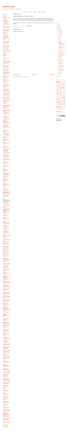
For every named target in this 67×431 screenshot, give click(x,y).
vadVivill (4, 311)
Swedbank (58, 104)
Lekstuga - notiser (5, 70)
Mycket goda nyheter (6, 372)
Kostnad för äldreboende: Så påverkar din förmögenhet (5, 102)
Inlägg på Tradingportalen (5, 237)
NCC (57, 95)
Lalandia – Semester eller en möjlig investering (6, 255)
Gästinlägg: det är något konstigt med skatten (6, 193)
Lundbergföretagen (59, 93)
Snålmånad (63, 101)
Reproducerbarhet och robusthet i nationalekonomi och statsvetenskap (6, 82)
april (59, 41)
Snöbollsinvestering (6, 378)
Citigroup (57, 85)
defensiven (5, 130)
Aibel (57, 79)
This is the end (5, 153)
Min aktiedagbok (6, 401)
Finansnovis (5, 396)
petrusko (4, 16)
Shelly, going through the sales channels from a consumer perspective (6, 91)
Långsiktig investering (5, 184)
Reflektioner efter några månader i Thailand (6, 287)
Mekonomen (58, 94)
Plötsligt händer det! (61, 66)
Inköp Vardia (5, 405)
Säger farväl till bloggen (6, 355)
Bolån (60, 83)
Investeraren (5, 337)
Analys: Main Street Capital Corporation (6, 301)
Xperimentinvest (6, 385)
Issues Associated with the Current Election (6, 135)
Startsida (34, 74)
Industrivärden (59, 90)
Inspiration (60, 91)
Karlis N (4, 65)
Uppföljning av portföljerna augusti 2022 (6, 181)
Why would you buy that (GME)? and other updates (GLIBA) (6, 251)
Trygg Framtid (5, 206)
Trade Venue (61, 105)
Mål (27, 11)
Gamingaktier (5, 162)
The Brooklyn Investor (5, 218)
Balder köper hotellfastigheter (61, 53)
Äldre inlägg (51, 74)
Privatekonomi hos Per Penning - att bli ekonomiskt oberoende (6, 210)
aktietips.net (5, 142)
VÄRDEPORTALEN (6, 263)
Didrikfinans (5, 281)
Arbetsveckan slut (5, 294)
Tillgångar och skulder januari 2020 (6, 224)
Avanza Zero (60, 80)
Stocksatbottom (5, 151)
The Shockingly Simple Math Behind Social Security (6, 73)
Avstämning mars (61, 70)
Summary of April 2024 (6, 147)
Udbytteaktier (5, 303)
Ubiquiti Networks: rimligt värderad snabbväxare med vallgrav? (5, 398)
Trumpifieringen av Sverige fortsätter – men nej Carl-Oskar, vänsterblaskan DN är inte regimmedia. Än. (6, 22)
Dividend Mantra (6, 155)
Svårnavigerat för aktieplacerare (5, 348)
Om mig (23, 11)
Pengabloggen (5, 246)
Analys (59, 79)
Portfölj (38, 11)
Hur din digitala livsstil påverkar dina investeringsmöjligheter (6, 118)
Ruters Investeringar (6, 299)
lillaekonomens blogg (6, 350)
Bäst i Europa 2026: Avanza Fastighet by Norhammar (6, 43)
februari (59, 73)
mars (59, 72)
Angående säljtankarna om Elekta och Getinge (61, 43)
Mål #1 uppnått (63, 94)
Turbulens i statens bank (6, 410)
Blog (4, 198)
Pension (60, 97)
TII (64, 104)
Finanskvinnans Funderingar (5, 375)
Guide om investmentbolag (5, 34)
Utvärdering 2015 (5, 383)
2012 (58, 75)
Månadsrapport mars (6, 323)
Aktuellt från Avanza (6, 41)
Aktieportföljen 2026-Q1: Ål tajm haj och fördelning (6, 86)
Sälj (60, 104)
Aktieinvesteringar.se (6, 100)
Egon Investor (5, 84)
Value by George (6, 318)
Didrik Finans (59, 111)
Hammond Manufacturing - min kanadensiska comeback (6, 54)
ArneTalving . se (5, 116)
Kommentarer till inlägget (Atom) (24, 76)
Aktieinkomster (5, 426)
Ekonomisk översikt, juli (6, 370)
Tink (56, 105)
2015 (58, 27)
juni (59, 38)
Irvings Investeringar (6, 105)
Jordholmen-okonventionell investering (5, 307)
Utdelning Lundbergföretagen (61, 51)
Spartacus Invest (6, 158)
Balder (57, 82)
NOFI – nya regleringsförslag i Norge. (5, 327)
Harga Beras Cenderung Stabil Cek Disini (6, 366)
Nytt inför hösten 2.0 (6, 215)
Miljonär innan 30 (6, 45)
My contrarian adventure (5, 146)
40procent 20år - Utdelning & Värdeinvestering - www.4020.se (6, 413)
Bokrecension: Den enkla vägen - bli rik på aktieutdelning (6, 352)
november (60, 31)
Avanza (64, 79)
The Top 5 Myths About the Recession (6, 157)
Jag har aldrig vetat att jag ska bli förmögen (6, 47)
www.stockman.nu (6, 329)
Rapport (64, 98)
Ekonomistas (5, 79)
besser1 (4, 57)
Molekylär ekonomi (6, 288)
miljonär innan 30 (6, 269)
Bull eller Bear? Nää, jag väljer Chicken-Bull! (6, 416)
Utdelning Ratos (60, 65)
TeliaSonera (62, 104)
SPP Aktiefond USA (59, 103)
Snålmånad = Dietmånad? (60, 63)
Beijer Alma (4, 207)
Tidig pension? (5, 137)
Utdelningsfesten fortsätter (5, 376)
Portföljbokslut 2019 (6, 226)
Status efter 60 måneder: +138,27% (6, 304)
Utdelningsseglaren (6, 192)
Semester (57, 101)
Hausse (57, 89)
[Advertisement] (33, 65)
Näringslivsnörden (6, 93)
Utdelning (43, 11)
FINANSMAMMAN (6, 347)
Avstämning (59, 81)
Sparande (58, 102)
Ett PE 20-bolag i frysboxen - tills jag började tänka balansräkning (6, 107)
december (60, 30)
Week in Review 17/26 (6, 49)
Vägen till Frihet (5, 285)
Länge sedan (5, 391)
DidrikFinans (8, 6)
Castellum (63, 84)
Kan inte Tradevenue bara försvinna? (6, 342)
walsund (4, 187)
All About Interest (6, 195)
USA (64, 105)
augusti (59, 35)
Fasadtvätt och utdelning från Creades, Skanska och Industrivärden (6, 283)
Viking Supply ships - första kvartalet (6, 403)
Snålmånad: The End (61, 45)
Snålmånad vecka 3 (61, 55)
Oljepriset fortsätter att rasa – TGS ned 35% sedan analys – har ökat (6, 380)
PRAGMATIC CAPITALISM (5, 121)
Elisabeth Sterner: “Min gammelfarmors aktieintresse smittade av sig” (6, 38)
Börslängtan (60, 56)
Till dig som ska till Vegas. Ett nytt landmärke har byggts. (6, 189)
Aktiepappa (5, 32)
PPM (57, 98)
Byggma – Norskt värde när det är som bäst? (6, 362)
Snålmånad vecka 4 (61, 49)
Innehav (64, 90)
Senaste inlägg (16, 74)
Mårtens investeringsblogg (6, 222)
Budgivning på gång (6, 247)
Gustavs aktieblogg (6, 97)
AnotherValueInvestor (6, 357)
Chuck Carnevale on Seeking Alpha (6, 174)
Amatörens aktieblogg (5, 314)
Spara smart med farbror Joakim (6, 369)
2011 (58, 76)
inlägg (19, 18)
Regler (34, 11)
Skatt (59, 101)
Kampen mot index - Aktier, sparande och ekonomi (6, 293)
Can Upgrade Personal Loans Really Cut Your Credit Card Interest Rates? (6, 260)
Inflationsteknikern (6, 407)
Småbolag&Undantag (6, 325)
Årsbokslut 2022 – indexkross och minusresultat (5, 170)
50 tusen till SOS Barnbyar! (5, 290)
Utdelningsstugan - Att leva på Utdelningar (6, 277)
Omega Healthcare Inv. (59, 96)
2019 (58, 26)
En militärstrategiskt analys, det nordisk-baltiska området (6, 67)
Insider (57, 91)
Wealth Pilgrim (5, 258)
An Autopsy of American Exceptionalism (6, 123)
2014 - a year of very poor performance (6, 394)
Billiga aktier (5, 340)
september (60, 34)
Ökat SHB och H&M (6, 386)
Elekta (17, 27)
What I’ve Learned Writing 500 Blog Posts (6, 31)
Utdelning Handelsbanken (61, 68)
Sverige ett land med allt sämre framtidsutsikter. (6, 310)
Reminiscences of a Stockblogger (6, 150)
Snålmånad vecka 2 (61, 61)
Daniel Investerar (6, 69)
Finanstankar (5, 228)
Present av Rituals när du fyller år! (6, 345)
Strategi (30, 11)
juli (58, 37)
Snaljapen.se (5, 139)
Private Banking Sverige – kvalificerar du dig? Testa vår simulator (6, 95)
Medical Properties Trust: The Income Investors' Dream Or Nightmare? (6, 176)
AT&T (61, 79)
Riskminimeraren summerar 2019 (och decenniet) (6, 232)
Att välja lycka (5, 165)
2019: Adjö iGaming (6, 229)
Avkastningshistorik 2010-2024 (6, 131)
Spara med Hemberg (6, 296)
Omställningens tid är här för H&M (6, 331)
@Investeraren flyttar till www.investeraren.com (6, 338)
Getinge (20, 27)
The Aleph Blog (5, 133)
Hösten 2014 (5, 408)
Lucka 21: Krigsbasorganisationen (6, 241)
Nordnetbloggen (6, 36)
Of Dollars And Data (6, 29)
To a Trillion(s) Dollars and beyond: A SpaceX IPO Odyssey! (6, 62)
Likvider (64, 92)
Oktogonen (63, 95)
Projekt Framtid (5, 390)
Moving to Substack (6, 98)
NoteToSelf (60, 95)
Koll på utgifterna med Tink (61, 47)
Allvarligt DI (60, 58)
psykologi (60, 98)
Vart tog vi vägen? (5, 312)
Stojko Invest (5, 179)
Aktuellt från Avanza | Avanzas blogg (6, 419)
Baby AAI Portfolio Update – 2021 (5, 197)
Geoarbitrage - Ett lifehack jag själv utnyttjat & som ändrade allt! (6, 127)
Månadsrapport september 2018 (5, 267)
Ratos (57, 100)
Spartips (64, 102)
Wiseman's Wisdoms (6, 239)
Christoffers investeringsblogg (6, 322)
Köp (60, 92)
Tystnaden (4, 388)
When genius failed (6, 264)
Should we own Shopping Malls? (5, 320)
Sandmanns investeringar (5, 365)
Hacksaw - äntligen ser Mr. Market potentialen (6, 27)
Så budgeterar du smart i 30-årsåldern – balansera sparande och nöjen (6, 113)
